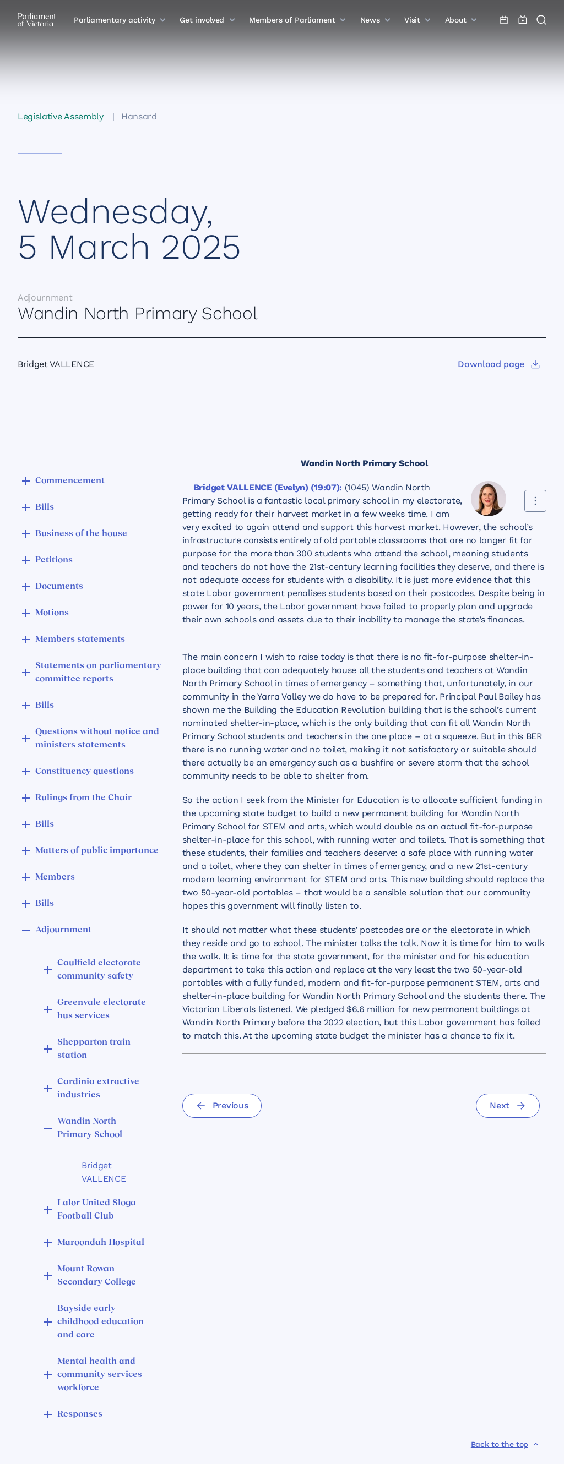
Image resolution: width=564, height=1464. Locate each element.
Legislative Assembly (61, 116)
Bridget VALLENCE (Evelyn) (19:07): (267, 487)
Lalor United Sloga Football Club (96, 1209)
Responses (79, 1414)
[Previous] (222, 1106)
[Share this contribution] (535, 501)
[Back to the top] (505, 1444)
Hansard (139, 116)
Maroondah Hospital (100, 1243)
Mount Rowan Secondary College (96, 1275)
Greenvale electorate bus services (101, 1009)
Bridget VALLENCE (104, 1172)
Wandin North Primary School (89, 1128)
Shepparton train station (94, 1049)
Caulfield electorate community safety (99, 969)
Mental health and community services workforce (99, 1375)
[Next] (508, 1106)
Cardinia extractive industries (98, 1088)
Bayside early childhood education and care (100, 1322)
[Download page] (499, 364)
